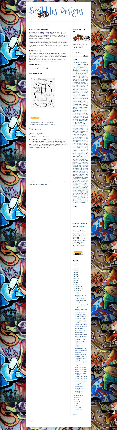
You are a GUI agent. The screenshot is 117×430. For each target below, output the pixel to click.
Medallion (75, 146)
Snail (79, 172)
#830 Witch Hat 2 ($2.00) (81, 380)
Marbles (84, 143)
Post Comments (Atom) (41, 184)
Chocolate (75, 92)
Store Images (77, 178)
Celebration (85, 88)
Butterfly (84, 82)
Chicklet (83, 91)
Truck (83, 192)
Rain (87, 159)
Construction (75, 98)
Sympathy (82, 181)
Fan (79, 113)
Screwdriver (85, 165)
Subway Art (83, 178)
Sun (73, 181)
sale (87, 162)
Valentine (77, 194)
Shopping (75, 171)
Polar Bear (79, 156)
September (78, 395)
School (74, 165)
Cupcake (77, 99)
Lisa (87, 138)
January (78, 411)
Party (84, 153)
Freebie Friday (83, 120)
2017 (75, 276)
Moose (78, 147)
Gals (74, 123)
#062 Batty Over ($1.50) (80, 362)
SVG (78, 181)
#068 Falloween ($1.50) (80, 348)
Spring (80, 175)
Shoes (84, 169)
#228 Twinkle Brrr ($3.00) (81, 326)
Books (84, 77)
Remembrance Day (76, 162)
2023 (75, 264)
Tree (87, 190)
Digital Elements (82, 102)
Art (82, 69)
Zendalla (82, 202)
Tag (87, 181)
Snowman (82, 174)
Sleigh (74, 172)
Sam (75, 163)
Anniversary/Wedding (80, 67)
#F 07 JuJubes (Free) (80, 330)
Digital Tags (77, 105)
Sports (74, 175)
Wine (85, 197)
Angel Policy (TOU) (45, 24)
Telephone (84, 184)
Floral (84, 116)
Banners (74, 73)
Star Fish (81, 177)
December (78, 286)
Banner (84, 71)
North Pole (79, 152)
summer (75, 180)
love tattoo (80, 141)
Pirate (74, 156)
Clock (77, 94)
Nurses (74, 153)
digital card (75, 102)
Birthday (75, 77)
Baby (82, 70)
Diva (84, 105)
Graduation (78, 126)
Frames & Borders (80, 119)
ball (75, 71)
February (78, 409)
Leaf (81, 137)
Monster (84, 146)
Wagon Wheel (83, 196)
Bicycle (81, 74)
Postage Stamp (80, 157)
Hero (87, 131)
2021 (75, 268)
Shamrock (85, 168)
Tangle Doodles (78, 183)
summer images (82, 180)
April (77, 405)
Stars (86, 177)
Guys (74, 128)
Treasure (82, 190)
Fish (84, 114)
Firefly (80, 114)
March (77, 407)
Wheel (79, 197)
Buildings (83, 80)
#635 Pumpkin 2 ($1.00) (80, 369)
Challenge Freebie (83, 89)
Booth (74, 79)
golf (73, 126)
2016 (75, 278)
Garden (48, 124)
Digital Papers (76, 104)
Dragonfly (78, 108)
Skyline (85, 171)
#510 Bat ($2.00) (79, 386)
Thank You (75, 186)
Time (74, 187)
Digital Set (85, 104)
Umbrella (75, 193)
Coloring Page (81, 95)
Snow (83, 172)
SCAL (85, 163)
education (80, 110)
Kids (82, 135)
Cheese (77, 91)
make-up (79, 143)
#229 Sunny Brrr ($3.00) (81, 324)
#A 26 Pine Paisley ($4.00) (81, 304)
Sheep (77, 169)
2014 (75, 282)
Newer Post (32, 182)
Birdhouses (75, 76)
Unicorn (80, 193)
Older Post (65, 182)
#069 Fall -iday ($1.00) (80, 339)
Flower (45, 124)
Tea (87, 183)
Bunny (74, 82)
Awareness (76, 70)
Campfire (84, 83)
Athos (86, 69)
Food (82, 117)
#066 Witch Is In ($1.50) (80, 352)
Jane (85, 134)
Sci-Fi (80, 165)
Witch (86, 199)
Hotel (85, 132)
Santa (79, 163)
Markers (74, 144)
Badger (86, 70)
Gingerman (84, 125)
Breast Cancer (85, 79)
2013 (75, 284)
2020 (75, 270)
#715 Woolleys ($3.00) (80, 314)
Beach (79, 73)
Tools (82, 187)
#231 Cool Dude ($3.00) (80, 318)
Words (86, 201)
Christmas (82, 92)
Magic (85, 141)
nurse (85, 152)
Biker (85, 74)
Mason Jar (82, 144)
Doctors (74, 107)
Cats (78, 88)
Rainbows (76, 160)
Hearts (74, 131)
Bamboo (79, 71)
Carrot (74, 88)
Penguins (79, 155)
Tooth (86, 187)
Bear (85, 73)
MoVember (75, 150)
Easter (74, 110)
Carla (81, 86)
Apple (74, 69)
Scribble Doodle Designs (80, 166)
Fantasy (83, 113)
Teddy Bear (77, 184)
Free (74, 120)
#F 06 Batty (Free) (79, 332)
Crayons (86, 98)
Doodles (85, 107)
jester (74, 135)
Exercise (82, 111)
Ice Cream (80, 134)
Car (77, 86)
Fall (75, 113)
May (77, 403)
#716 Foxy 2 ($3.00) (80, 312)
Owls (79, 153)
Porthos (74, 157)
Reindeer (83, 160)
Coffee (81, 94)
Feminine (75, 114)
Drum (85, 108)
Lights (86, 137)
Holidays (77, 132)
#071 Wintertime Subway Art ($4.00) (81, 337)
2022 (75, 266)
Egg (84, 110)
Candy (80, 85)
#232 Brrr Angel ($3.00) (80, 316)
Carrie (85, 86)
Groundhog (84, 126)
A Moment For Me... (80, 328)
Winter (79, 199)
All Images (41, 124)
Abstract (84, 62)
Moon (74, 147)
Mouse (74, 149)
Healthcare (77, 129)
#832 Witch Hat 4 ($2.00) (81, 376)
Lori (85, 140)
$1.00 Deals (35, 124)
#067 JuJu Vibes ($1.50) (81, 350)
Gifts (79, 125)
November (78, 288)
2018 (75, 274)
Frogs (84, 122)
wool (81, 200)
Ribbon (82, 162)
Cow (81, 98)
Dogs (79, 107)
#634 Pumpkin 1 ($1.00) (80, 371)
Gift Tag (75, 125)
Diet (85, 101)
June (77, 401)
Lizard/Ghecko (78, 140)
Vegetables (75, 196)
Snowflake (75, 174)
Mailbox (74, 143)
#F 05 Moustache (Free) (81, 334)
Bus (79, 82)
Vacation (86, 193)
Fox (73, 119)
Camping (75, 85)
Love (74, 141)
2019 (75, 272)
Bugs (76, 80)
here (81, 239)
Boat (80, 77)
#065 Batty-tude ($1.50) (80, 354)
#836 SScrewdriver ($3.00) (79, 292)
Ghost (86, 123)
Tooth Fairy (77, 189)
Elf (73, 111)
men (80, 146)
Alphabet (74, 66)
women (76, 200)
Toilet (77, 187)
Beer (74, 74)
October (78, 290)
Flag (74, 116)
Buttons (74, 83)
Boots (78, 79)
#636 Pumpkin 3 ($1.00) (80, 367)
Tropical (77, 192)
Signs (80, 171)
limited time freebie (79, 138)
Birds (83, 76)
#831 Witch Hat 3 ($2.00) (81, 378)
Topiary (83, 189)
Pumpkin (76, 159)
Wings (74, 199)
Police (85, 156)
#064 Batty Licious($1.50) (81, 356)
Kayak (78, 135)
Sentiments (76, 168)
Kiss (87, 135)
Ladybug (76, 137)
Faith (87, 111)
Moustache (82, 149)
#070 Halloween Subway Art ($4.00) (81, 342)
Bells (77, 74)
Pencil (74, 155)
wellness (74, 197)
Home (29, 24)
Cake (78, 83)
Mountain (84, 147)
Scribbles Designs (56, 11)
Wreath (76, 202)
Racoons (82, 159)
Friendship (78, 122)
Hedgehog (82, 131)
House (74, 134)
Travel (75, 190)
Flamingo (79, 116)
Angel (79, 66)
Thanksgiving (83, 186)
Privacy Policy (36, 24)
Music (82, 150)
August (77, 397)
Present (86, 157)
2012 (75, 414)
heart (85, 129)
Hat (87, 128)
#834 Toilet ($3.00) (79, 298)
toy (87, 189)
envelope (77, 111)
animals (86, 66)
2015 (75, 280)
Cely (76, 89)
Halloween (53, 124)
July (77, 399)
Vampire (84, 194)
